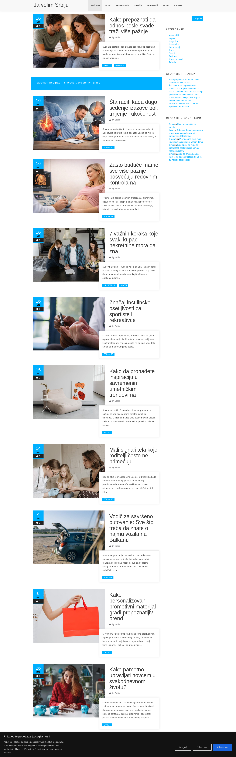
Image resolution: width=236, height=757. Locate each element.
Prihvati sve (222, 747)
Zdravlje (138, 5)
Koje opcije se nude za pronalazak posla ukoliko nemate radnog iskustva (184, 148)
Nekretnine (109, 285)
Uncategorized (175, 59)
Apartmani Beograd (48, 82)
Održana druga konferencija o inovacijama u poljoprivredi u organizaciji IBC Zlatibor (186, 133)
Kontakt (178, 5)
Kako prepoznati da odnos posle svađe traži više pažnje (132, 25)
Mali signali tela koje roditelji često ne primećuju (133, 456)
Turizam (108, 578)
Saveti (108, 5)
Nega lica (173, 41)
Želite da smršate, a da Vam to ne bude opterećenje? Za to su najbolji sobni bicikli (185, 157)
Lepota (172, 38)
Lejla (171, 130)
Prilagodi (183, 747)
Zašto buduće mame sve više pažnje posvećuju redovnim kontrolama (133, 174)
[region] (118, 744)
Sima (171, 124)
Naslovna (95, 5)
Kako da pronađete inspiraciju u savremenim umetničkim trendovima (132, 383)
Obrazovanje (122, 5)
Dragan (172, 139)
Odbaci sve (202, 747)
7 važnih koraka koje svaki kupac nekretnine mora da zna (133, 242)
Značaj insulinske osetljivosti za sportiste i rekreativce (129, 311)
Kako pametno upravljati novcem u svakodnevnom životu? (132, 678)
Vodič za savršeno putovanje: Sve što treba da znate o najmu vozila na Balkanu (131, 528)
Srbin (117, 37)
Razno (166, 5)
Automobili (152, 5)
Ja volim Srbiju (51, 5)
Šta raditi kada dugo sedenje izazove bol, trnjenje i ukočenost (133, 108)
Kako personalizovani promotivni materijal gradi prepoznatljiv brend (132, 606)
